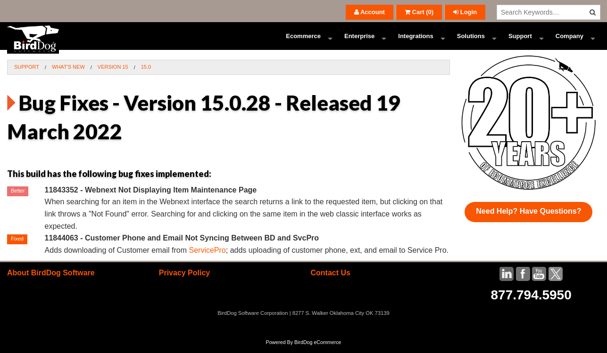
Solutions (471, 39)
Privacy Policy (184, 280)
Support (520, 39)
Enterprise (359, 39)
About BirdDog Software (51, 280)
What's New (68, 74)
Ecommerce (303, 39)
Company (569, 39)
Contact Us (330, 280)
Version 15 (113, 74)
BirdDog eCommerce (317, 349)
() (419, 12)
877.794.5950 (531, 302)
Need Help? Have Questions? (528, 218)
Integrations (415, 39)
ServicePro (207, 257)
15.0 (146, 74)
